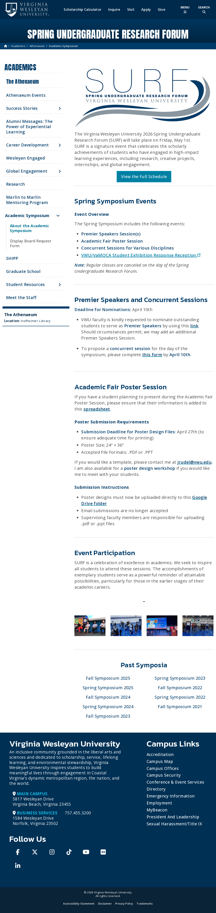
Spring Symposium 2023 (180, 678)
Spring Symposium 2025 (108, 687)
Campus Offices (163, 768)
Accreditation (160, 754)
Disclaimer (105, 903)
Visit (131, 9)
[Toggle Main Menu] (185, 9)
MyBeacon (157, 810)
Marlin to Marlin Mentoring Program (27, 199)
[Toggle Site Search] (203, 9)
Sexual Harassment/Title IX (174, 824)
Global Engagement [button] (26, 171)
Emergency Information (171, 796)
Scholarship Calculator (82, 9)
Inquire (114, 9)
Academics (18, 46)
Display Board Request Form (30, 243)
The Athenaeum (22, 81)
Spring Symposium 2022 (180, 697)
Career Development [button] (27, 145)
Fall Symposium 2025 (108, 678)
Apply (146, 9)
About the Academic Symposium (29, 228)
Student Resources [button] (25, 284)
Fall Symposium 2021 (180, 706)
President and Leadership (173, 817)
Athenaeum (37, 46)
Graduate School (23, 271)
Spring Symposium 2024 (108, 706)
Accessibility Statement (78, 903)
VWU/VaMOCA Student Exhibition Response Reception (140, 255)
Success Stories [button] (22, 108)
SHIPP (12, 258)
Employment (159, 803)
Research (15, 184)
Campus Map (160, 761)
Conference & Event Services (175, 782)
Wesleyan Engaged (25, 158)
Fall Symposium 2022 (180, 687)
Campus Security (164, 775)
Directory (156, 789)
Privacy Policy (124, 903)
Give (161, 9)
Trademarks (144, 903)
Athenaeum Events (26, 95)
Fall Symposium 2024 (108, 697)
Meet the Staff (21, 297)
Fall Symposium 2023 (108, 716)
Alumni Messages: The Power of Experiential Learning (29, 126)
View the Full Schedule (144, 176)
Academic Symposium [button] (27, 215)
